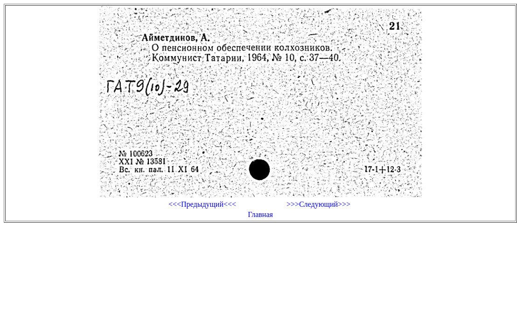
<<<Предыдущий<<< (202, 204)
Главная (260, 214)
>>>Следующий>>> (318, 204)
